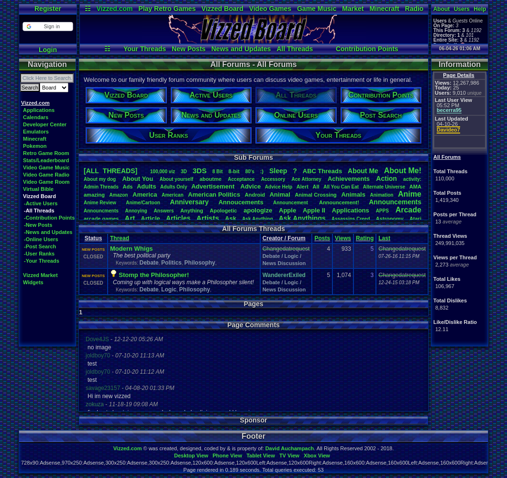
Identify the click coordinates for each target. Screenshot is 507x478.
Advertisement (213, 186)
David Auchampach (289, 448)
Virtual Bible (38, 189)
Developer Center (44, 124)
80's (249, 171)
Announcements (395, 202)
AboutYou (137, 178)
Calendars (35, 117)
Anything (191, 210)
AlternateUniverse (384, 186)
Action (386, 178)
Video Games (270, 8)
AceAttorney (306, 179)
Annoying (136, 210)
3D (184, 171)
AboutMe (363, 171)
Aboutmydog (100, 179)
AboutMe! (402, 171)
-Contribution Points (49, 218)
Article (150, 218)
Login (48, 50)
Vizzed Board (222, 8)
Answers (164, 210)
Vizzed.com (114, 8)
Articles (178, 218)
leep (278, 171)
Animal (279, 194)
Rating (365, 238)
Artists (207, 218)
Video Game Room (46, 182)
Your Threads (144, 49)
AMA (415, 186)
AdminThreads (101, 186)
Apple (287, 210)
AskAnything (257, 219)
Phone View (227, 455)
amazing (94, 195)
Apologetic (223, 210)
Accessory (273, 179)
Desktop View (191, 455)
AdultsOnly (173, 186)
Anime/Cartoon (143, 202)
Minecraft (384, 8)
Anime (409, 194)
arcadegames (101, 219)
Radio (414, 8)
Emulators (36, 131)
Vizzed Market (40, 275)
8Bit (217, 171)
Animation (382, 195)
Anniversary (189, 202)
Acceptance (241, 179)
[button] (47, 26)
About (441, 9)
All (316, 186)
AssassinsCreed (350, 219)
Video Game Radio (46, 175)
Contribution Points (367, 49)
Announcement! (339, 202)
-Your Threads (41, 261)
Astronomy (390, 219)
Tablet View (260, 455)
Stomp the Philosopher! (154, 274)
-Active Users (40, 203)
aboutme (210, 179)
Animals (353, 194)
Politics (171, 262)
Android (255, 195)
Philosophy (199, 262)
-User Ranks (39, 253)
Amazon (119, 195)
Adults (146, 186)
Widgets (33, 282)
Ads (127, 186)
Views (343, 238)
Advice (251, 186)
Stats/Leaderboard (46, 160)
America (144, 194)
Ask (230, 218)
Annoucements (241, 202)
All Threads (294, 49)
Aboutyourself (176, 179)
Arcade (408, 210)
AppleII (314, 210)
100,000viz (162, 171)
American (173, 195)
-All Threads (39, 210)
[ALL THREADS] (110, 171)
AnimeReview (100, 202)
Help (480, 9)
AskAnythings (302, 218)
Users (462, 9)
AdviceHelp (278, 186)
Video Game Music (46, 167)
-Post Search (40, 246)
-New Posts (38, 225)
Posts (322, 238)
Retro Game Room (46, 153)
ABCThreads (322, 171)
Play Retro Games (167, 8)
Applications (39, 110)
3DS (200, 171)
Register (47, 8)
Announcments (101, 210)
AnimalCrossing (315, 195)
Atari (415, 219)
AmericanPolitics (214, 194)
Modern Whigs (131, 248)
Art (130, 218)
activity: (412, 179)
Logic (168, 289)
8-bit (234, 171)
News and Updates (241, 49)
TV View (289, 455)
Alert (303, 186)
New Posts (189, 49)
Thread (119, 238)
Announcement (291, 202)
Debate (148, 262)
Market (353, 8)
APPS (382, 210)
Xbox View (317, 455)
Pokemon (35, 146)
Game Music (316, 8)
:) (262, 171)
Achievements (349, 178)
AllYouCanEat (341, 186)
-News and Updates (48, 232)
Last (384, 238)
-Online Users (41, 239)
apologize (257, 210)
